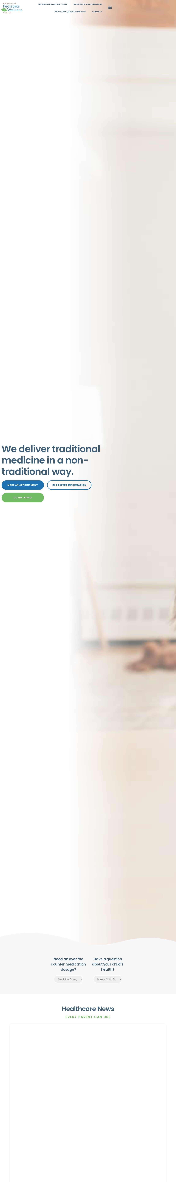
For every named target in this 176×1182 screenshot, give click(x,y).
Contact (156, 10)
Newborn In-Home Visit (57, 10)
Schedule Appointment (92, 10)
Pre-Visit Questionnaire (129, 10)
